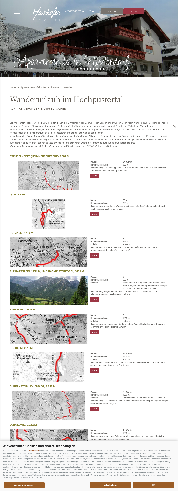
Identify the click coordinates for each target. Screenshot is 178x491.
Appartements (73, 11)
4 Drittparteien (32, 451)
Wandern (68, 87)
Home (13, 87)
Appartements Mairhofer (33, 87)
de (90, 11)
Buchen (134, 11)
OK (153, 485)
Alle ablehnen (110, 485)
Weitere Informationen (24, 485)
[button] (174, 445)
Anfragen (112, 11)
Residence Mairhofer (46, 14)
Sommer (55, 87)
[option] (89, 38)
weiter (94, 176)
